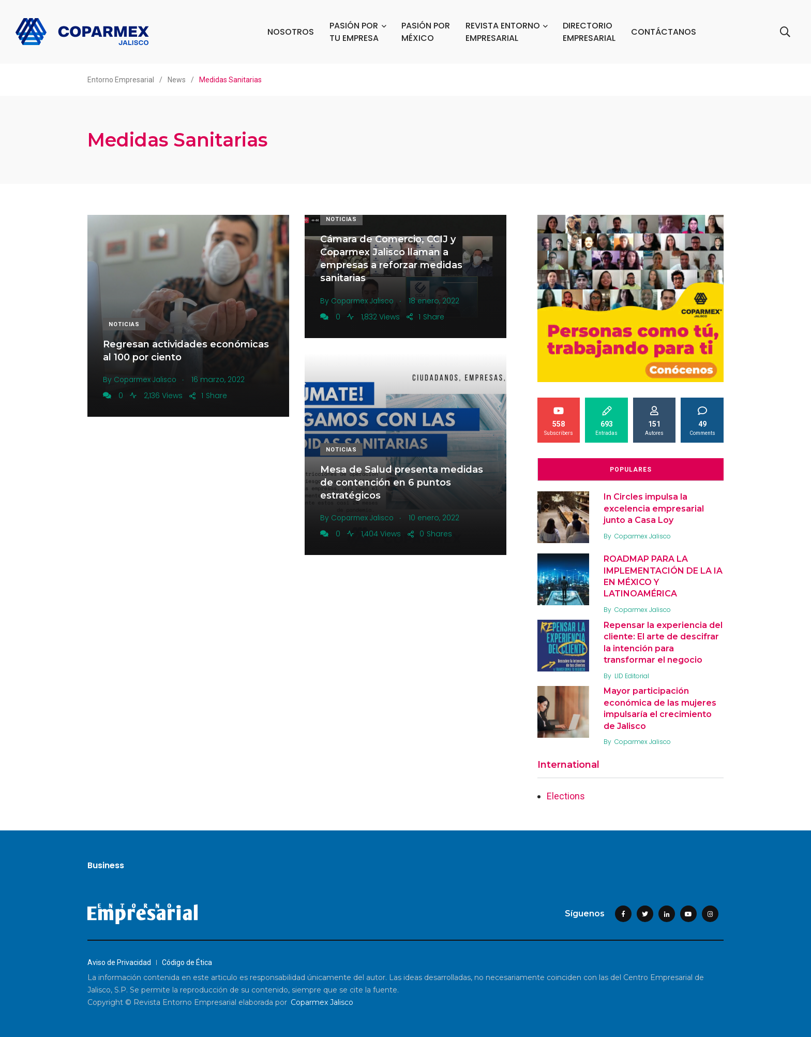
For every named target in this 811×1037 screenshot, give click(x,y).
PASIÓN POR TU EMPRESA (354, 32)
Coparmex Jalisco (643, 536)
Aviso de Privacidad (119, 962)
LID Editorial (632, 675)
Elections (566, 796)
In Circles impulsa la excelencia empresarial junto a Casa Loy (655, 508)
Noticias (124, 324)
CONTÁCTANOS (664, 32)
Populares (631, 469)
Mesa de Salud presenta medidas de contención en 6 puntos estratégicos (401, 482)
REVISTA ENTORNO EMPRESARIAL (503, 32)
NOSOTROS (291, 32)
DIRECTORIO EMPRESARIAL (589, 32)
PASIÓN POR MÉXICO (426, 32)
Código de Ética (187, 962)
